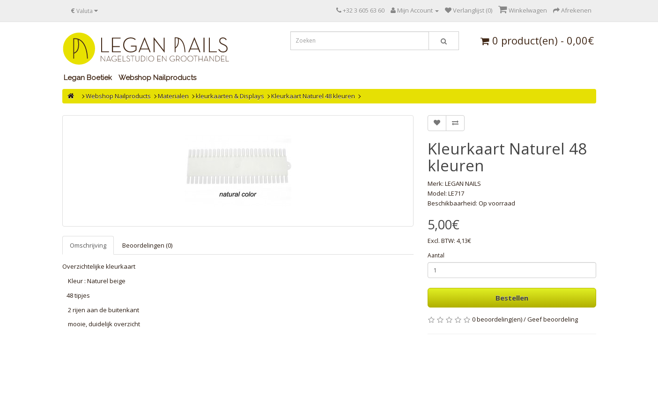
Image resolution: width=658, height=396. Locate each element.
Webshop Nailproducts (157, 77)
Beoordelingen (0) (147, 245)
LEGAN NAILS (463, 183)
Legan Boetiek (88, 77)
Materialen (173, 96)
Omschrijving (88, 245)
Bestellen (511, 297)
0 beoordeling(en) (497, 319)
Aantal (436, 255)
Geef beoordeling (552, 319)
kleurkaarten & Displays (230, 96)
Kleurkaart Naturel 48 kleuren (313, 96)
